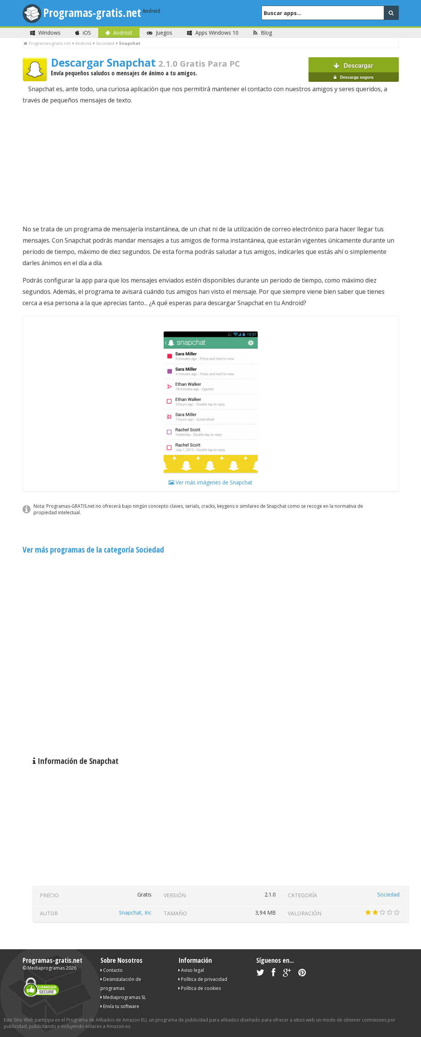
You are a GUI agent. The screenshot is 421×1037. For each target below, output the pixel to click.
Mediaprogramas (46, 968)
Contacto (111, 970)
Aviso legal (191, 970)
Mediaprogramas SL (123, 997)
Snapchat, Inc (135, 912)
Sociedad (388, 894)
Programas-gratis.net (92, 12)
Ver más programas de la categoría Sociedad (93, 549)
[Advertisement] (211, 164)
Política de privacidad (202, 979)
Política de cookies (199, 988)
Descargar (354, 72)
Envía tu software (119, 1006)
